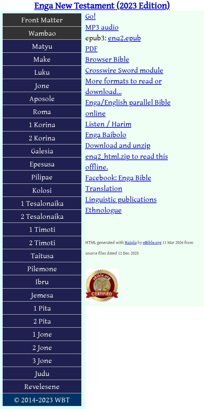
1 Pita (42, 307)
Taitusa (42, 255)
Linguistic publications (121, 198)
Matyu (42, 45)
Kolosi (42, 189)
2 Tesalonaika (42, 216)
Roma (42, 111)
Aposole (42, 98)
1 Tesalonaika (42, 203)
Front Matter (42, 19)
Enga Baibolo (105, 134)
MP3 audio (102, 26)
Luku (42, 71)
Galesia (42, 150)
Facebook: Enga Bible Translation (118, 182)
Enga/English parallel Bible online (128, 107)
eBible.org (152, 242)
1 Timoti (42, 229)
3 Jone (42, 360)
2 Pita (42, 320)
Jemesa (42, 294)
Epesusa (42, 163)
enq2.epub (124, 37)
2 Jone (42, 347)
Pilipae (42, 176)
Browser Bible (107, 58)
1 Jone (42, 333)
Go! (90, 15)
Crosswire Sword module (124, 69)
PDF (91, 48)
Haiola (131, 242)
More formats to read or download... (123, 86)
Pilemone (42, 268)
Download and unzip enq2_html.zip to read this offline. (126, 155)
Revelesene (42, 386)
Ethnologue (103, 209)
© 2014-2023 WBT (42, 399)
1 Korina (42, 124)
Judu (42, 373)
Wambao (42, 32)
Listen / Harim (108, 123)
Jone (42, 85)
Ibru (42, 281)
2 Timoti (42, 242)
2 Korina (42, 137)
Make (42, 58)
